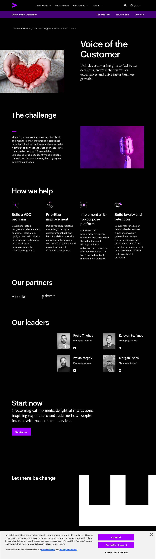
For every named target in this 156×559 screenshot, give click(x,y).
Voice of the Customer (24, 14)
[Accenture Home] (15, 5)
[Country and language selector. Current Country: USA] (136, 5)
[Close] (151, 534)
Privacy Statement (68, 550)
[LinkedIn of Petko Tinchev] (74, 348)
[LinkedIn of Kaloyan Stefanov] (120, 348)
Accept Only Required (116, 545)
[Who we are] (80, 5)
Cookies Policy (48, 550)
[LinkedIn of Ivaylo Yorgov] (74, 370)
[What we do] (44, 5)
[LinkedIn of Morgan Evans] (120, 370)
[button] (21, 432)
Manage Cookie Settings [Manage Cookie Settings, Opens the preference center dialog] (116, 552)
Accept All (116, 537)
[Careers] (98, 5)
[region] (78, 545)
